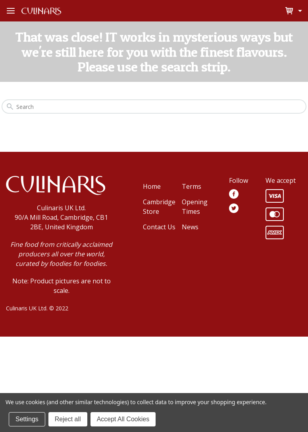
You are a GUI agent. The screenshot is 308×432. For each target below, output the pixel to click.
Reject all (68, 419)
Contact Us (159, 227)
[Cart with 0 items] (299, 11)
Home (152, 186)
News (190, 227)
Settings (26, 419)
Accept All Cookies (123, 419)
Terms (191, 186)
